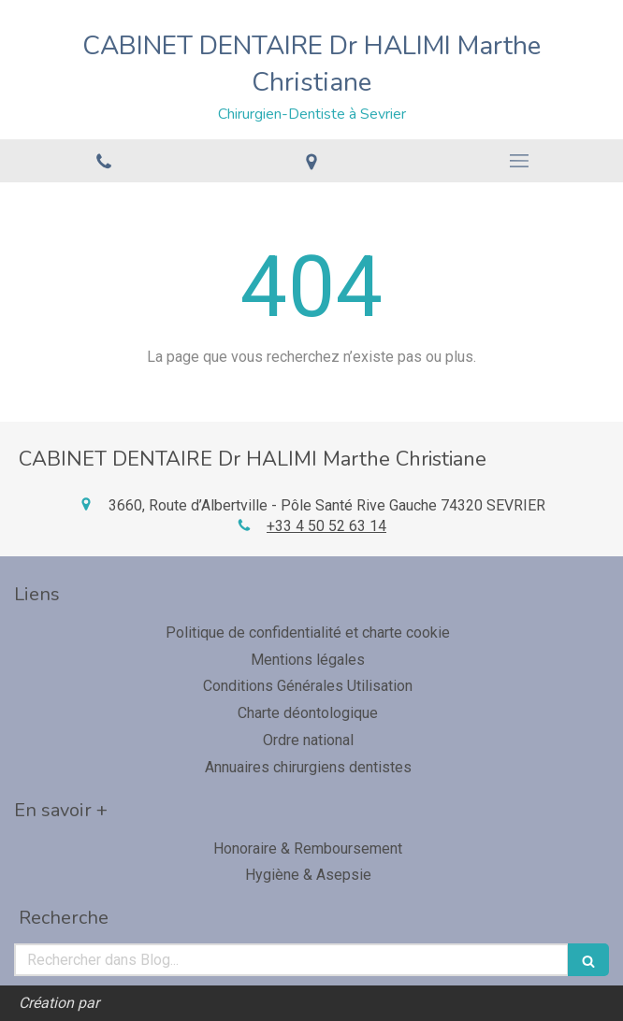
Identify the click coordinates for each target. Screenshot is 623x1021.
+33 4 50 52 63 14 (326, 526)
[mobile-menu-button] (519, 161)
